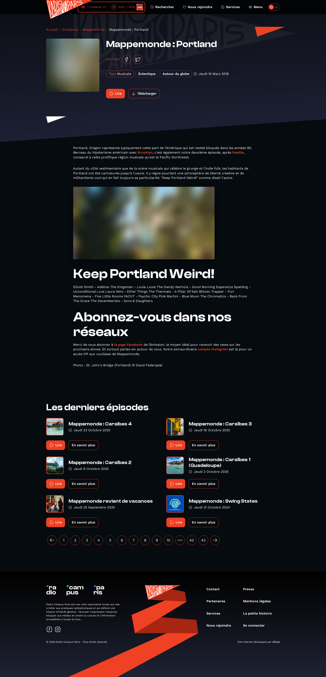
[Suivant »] (215, 540)
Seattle (238, 152)
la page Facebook (128, 345)
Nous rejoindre (197, 7)
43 (203, 540)
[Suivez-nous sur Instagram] (57, 629)
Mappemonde (94, 30)
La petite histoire (259, 613)
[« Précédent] (52, 540)
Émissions (70, 30)
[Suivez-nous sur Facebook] (49, 629)
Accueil (52, 30)
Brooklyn (145, 152)
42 (191, 540)
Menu (256, 7)
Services (230, 7)
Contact (215, 589)
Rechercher (162, 7)
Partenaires (218, 601)
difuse (276, 641)
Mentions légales (259, 601)
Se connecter (256, 625)
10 (168, 540)
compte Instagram (213, 349)
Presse (250, 589)
